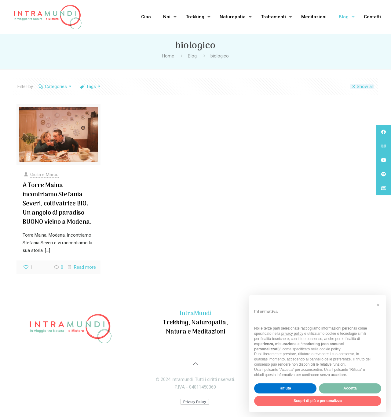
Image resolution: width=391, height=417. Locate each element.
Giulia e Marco (44, 174)
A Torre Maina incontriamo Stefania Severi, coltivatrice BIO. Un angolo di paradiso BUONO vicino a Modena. (57, 204)
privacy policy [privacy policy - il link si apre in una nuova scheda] (292, 333)
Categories (55, 86)
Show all (362, 86)
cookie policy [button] (330, 349)
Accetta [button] (349, 388)
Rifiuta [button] (285, 388)
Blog (192, 56)
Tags (90, 86)
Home (168, 56)
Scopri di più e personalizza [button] (318, 401)
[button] (378, 305)
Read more (85, 267)
